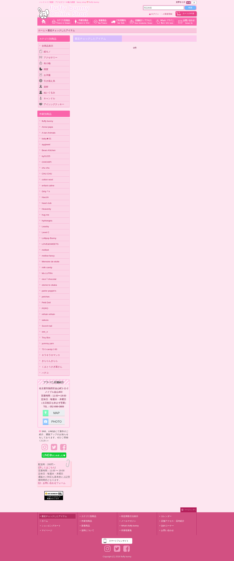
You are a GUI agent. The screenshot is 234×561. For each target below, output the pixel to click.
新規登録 (168, 14)
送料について (87, 530)
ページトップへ (190, 510)
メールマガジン (128, 521)
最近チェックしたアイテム (54, 516)
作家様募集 (126, 530)
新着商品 (85, 525)
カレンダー (166, 516)
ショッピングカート (51, 525)
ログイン (155, 14)
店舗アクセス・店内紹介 (172, 521)
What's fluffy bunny (130, 525)
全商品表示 (47, 46)
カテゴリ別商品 (88, 516)
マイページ (47, 530)
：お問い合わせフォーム (51, 483)
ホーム (45, 521)
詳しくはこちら (47, 467)
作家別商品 (86, 521)
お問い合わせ (167, 530)
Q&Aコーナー (167, 525)
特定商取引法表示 (129, 516)
